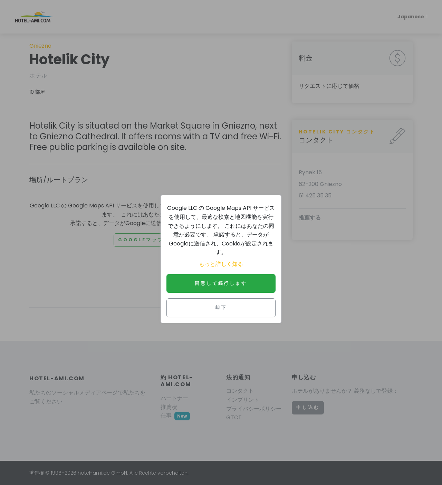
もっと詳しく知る (221, 264)
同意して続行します (221, 283)
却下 (221, 307)
